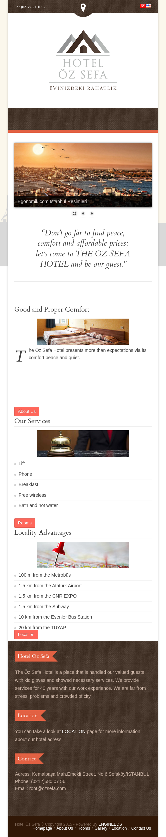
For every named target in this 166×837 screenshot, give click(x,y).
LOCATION (74, 731)
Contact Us (141, 828)
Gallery (101, 828)
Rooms (83, 828)
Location (119, 828)
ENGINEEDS (110, 824)
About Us (65, 828)
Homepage (42, 828)
